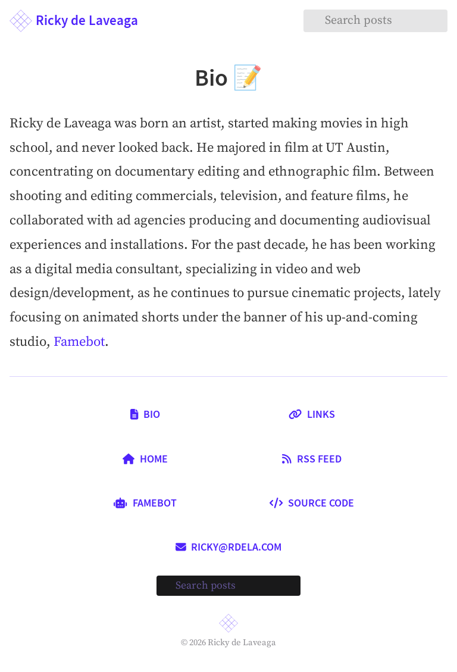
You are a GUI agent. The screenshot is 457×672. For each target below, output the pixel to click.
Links (312, 414)
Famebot (79, 342)
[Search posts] (375, 21)
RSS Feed (311, 458)
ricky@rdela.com (229, 547)
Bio (145, 414)
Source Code (312, 503)
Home (145, 458)
